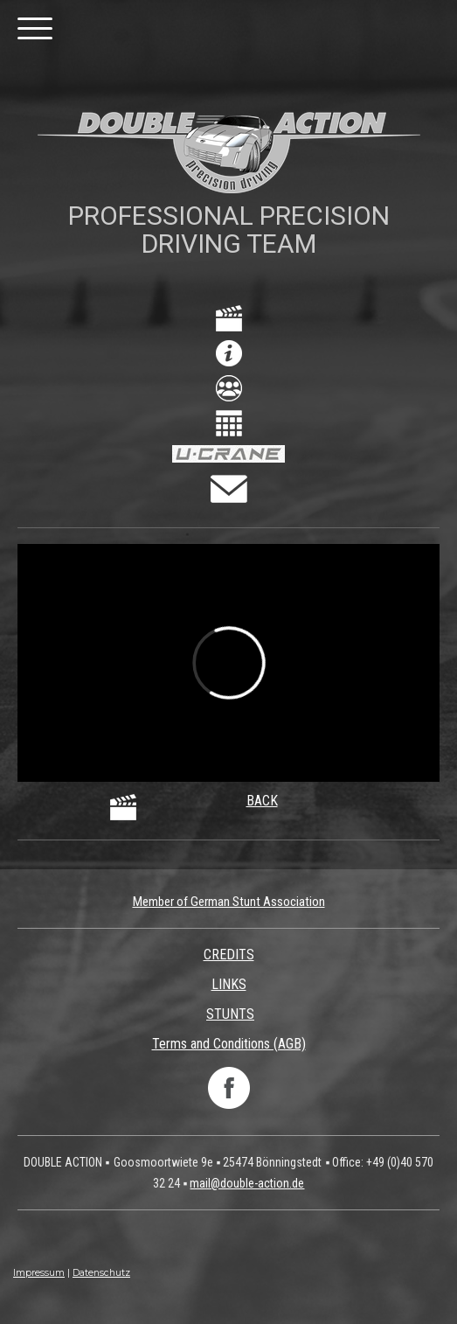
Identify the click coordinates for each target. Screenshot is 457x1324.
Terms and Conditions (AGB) (229, 1043)
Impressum (39, 1273)
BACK (262, 800)
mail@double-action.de (247, 1183)
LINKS (228, 984)
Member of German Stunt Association (229, 901)
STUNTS (230, 1014)
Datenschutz (101, 1273)
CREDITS (229, 954)
